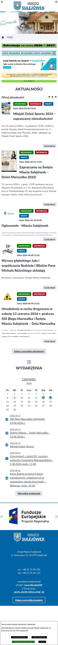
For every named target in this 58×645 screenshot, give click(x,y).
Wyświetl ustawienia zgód (39, 637)
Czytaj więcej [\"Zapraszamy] (49, 204)
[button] (49, 97)
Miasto (33, 6)
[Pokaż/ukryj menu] (56, 2)
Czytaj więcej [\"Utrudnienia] (49, 341)
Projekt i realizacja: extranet (15, 620)
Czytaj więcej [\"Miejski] (49, 146)
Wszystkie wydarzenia (29, 493)
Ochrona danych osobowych (19, 637)
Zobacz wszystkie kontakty (29, 587)
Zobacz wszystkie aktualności (29, 351)
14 (50, 397)
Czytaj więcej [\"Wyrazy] (49, 287)
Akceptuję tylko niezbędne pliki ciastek (23, 641)
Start (10, 37)
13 (43, 397)
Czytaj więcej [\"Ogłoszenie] (49, 239)
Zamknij (42, 641)
